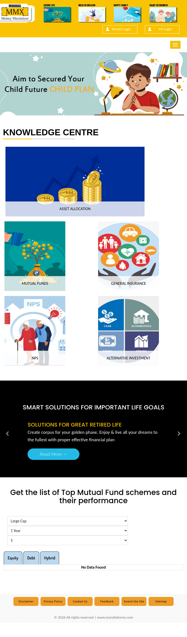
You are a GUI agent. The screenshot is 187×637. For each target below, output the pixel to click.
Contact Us (80, 601)
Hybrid (49, 557)
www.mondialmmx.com (115, 617)
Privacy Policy (53, 601)
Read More (53, 454)
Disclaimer (26, 601)
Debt (31, 557)
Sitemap (161, 601)
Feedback (106, 601)
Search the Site (134, 601)
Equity (13, 557)
